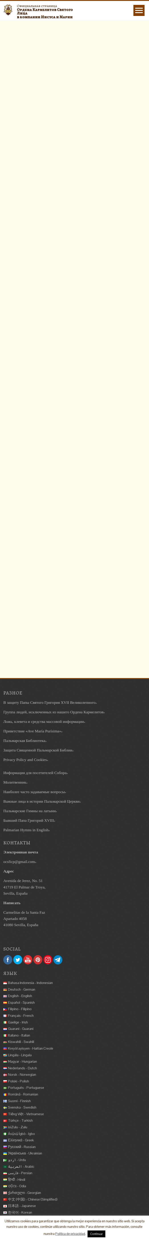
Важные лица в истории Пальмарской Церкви (41, 801)
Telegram (57, 959)
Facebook (7, 959)
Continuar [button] (96, 1234)
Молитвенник (14, 782)
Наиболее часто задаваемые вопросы (34, 792)
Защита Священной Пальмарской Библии (37, 750)
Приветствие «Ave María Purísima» (32, 731)
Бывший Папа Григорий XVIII (28, 820)
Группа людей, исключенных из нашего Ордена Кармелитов (53, 712)
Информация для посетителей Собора (35, 773)
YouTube (27, 959)
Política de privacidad (70, 1234)
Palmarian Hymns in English (26, 830)
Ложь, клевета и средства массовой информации (43, 721)
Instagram (47, 959)
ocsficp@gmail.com (19, 861)
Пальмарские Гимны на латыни (29, 811)
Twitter (17, 959)
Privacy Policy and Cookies (25, 759)
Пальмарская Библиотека (24, 740)
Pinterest (37, 959)
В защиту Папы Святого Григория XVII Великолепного (49, 702)
